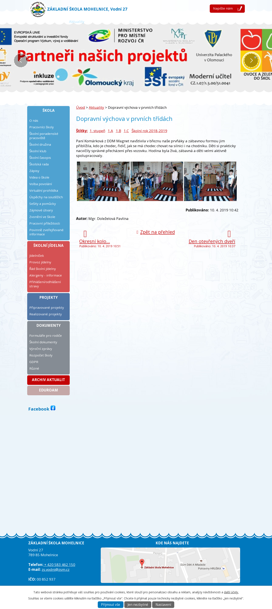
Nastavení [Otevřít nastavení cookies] (163, 604)
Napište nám (223, 8)
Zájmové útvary (41, 210)
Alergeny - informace (45, 275)
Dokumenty (48, 325)
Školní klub (37, 151)
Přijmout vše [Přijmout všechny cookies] (110, 604)
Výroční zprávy (40, 348)
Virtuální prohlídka (43, 190)
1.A (110, 130)
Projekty (48, 297)
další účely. (231, 592)
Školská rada (39, 164)
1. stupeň (97, 130)
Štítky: (82, 130)
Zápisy (34, 171)
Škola (48, 110)
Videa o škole (39, 177)
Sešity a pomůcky (42, 203)
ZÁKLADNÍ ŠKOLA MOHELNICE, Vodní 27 (87, 9)
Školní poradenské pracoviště (43, 135)
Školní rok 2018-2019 (149, 130)
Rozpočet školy (40, 355)
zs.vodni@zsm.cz (55, 569)
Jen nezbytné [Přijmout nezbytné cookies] (138, 604)
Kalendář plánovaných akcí (158, 21)
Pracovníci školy (41, 127)
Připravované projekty (46, 307)
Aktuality (76, 21)
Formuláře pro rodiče (45, 335)
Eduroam (48, 390)
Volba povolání (40, 184)
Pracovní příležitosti (44, 223)
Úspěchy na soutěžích (46, 197)
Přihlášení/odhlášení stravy (45, 284)
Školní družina (40, 144)
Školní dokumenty (43, 342)
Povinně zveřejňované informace (46, 232)
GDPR (33, 362)
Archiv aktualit (48, 379)
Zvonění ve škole (42, 217)
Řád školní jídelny (42, 269)
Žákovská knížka (110, 21)
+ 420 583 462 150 (59, 564)
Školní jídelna (48, 245)
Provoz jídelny (40, 262)
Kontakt (216, 21)
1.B (118, 130)
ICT (195, 21)
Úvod (52, 21)
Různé (34, 368)
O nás (33, 120)
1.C (126, 130)
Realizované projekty (45, 314)
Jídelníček (36, 255)
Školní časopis (40, 157)
